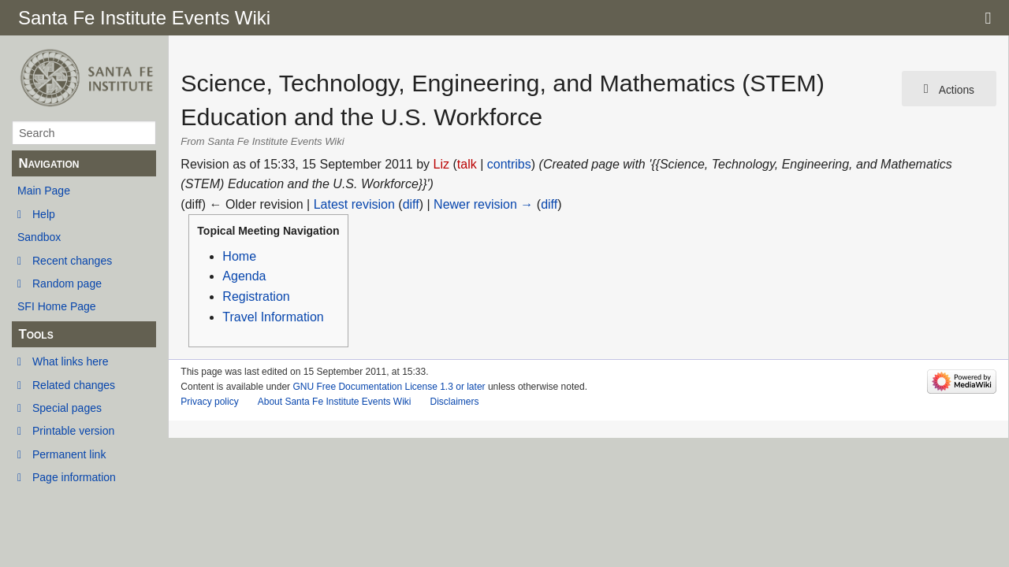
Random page (67, 283)
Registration (255, 296)
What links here (70, 361)
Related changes (73, 385)
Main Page (43, 190)
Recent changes (72, 260)
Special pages (67, 408)
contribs (509, 164)
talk (467, 164)
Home (239, 256)
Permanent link (69, 454)
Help (43, 214)
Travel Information (272, 317)
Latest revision (354, 204)
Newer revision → (483, 204)
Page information (74, 477)
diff (411, 204)
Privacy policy (209, 401)
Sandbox (39, 237)
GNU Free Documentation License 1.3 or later (388, 386)
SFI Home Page (56, 306)
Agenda (244, 276)
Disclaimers (454, 401)
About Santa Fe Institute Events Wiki (334, 401)
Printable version (73, 430)
